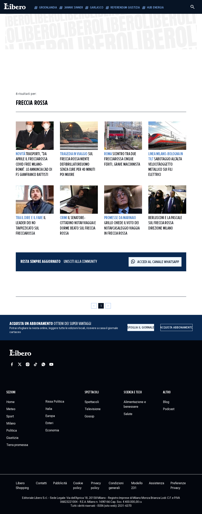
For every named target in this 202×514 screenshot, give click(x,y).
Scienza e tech (133, 392)
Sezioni (10, 392)
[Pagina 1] (101, 306)
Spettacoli (92, 392)
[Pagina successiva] (108, 306)
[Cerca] (192, 7)
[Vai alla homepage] (15, 7)
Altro (167, 392)
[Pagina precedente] (94, 306)
